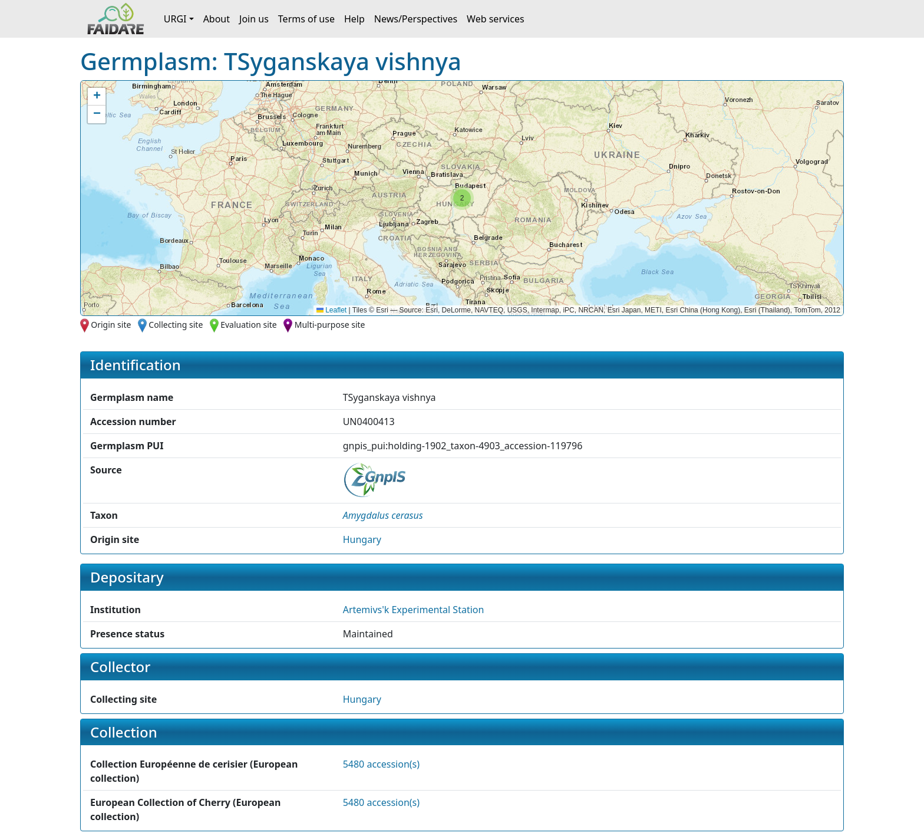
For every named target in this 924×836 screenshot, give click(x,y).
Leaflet (331, 310)
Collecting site (175, 324)
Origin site (111, 324)
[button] (462, 198)
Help (354, 18)
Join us (254, 18)
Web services (495, 18)
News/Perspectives (415, 18)
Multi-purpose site (330, 324)
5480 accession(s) (381, 764)
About (216, 18)
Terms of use (306, 18)
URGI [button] (175, 18)
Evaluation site (248, 324)
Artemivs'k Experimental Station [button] (413, 609)
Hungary (362, 539)
